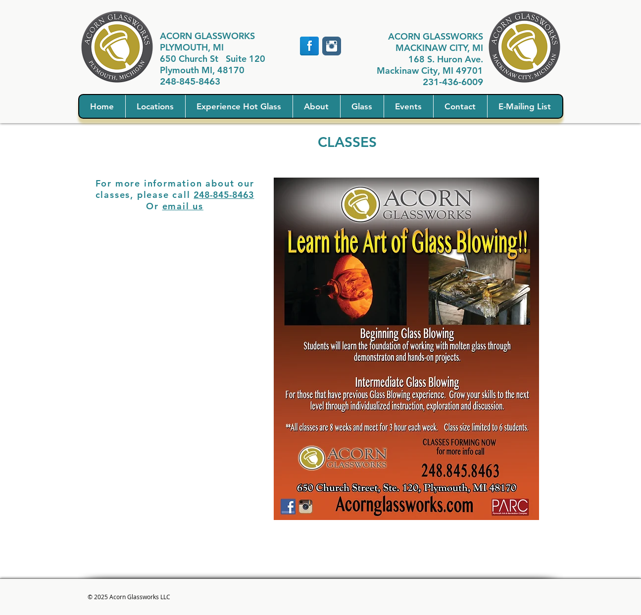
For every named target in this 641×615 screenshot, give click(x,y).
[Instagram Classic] (331, 46)
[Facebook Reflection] (309, 46)
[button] (155, 106)
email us (182, 206)
